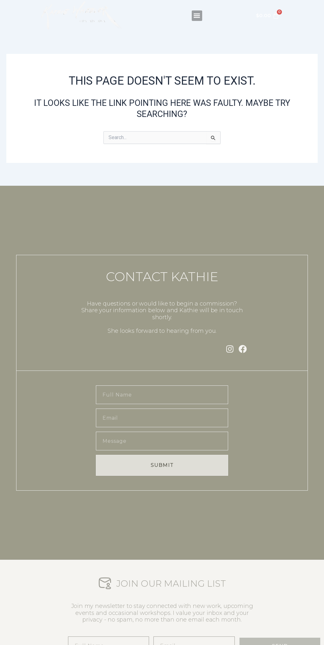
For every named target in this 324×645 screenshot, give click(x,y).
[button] (197, 10)
